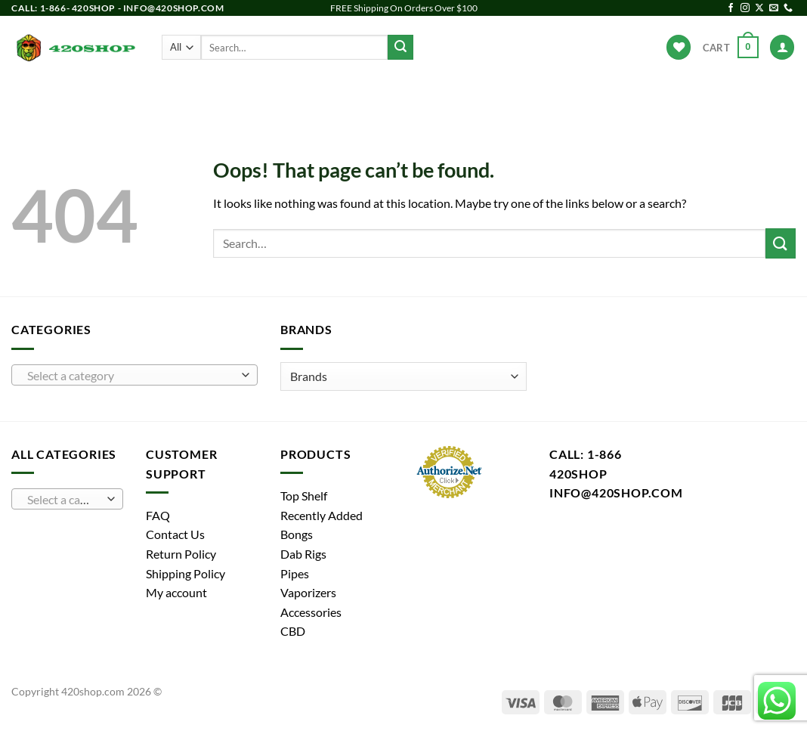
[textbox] (131, 375)
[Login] (782, 47)
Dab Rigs (336, 95)
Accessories (503, 95)
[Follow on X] (759, 8)
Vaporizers (415, 95)
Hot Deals (645, 95)
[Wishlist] (678, 47)
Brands (577, 94)
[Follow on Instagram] (745, 8)
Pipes (275, 95)
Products (156, 94)
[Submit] (400, 47)
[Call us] (788, 8)
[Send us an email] (773, 8)
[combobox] (134, 375)
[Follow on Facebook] (730, 8)
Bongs (220, 95)
